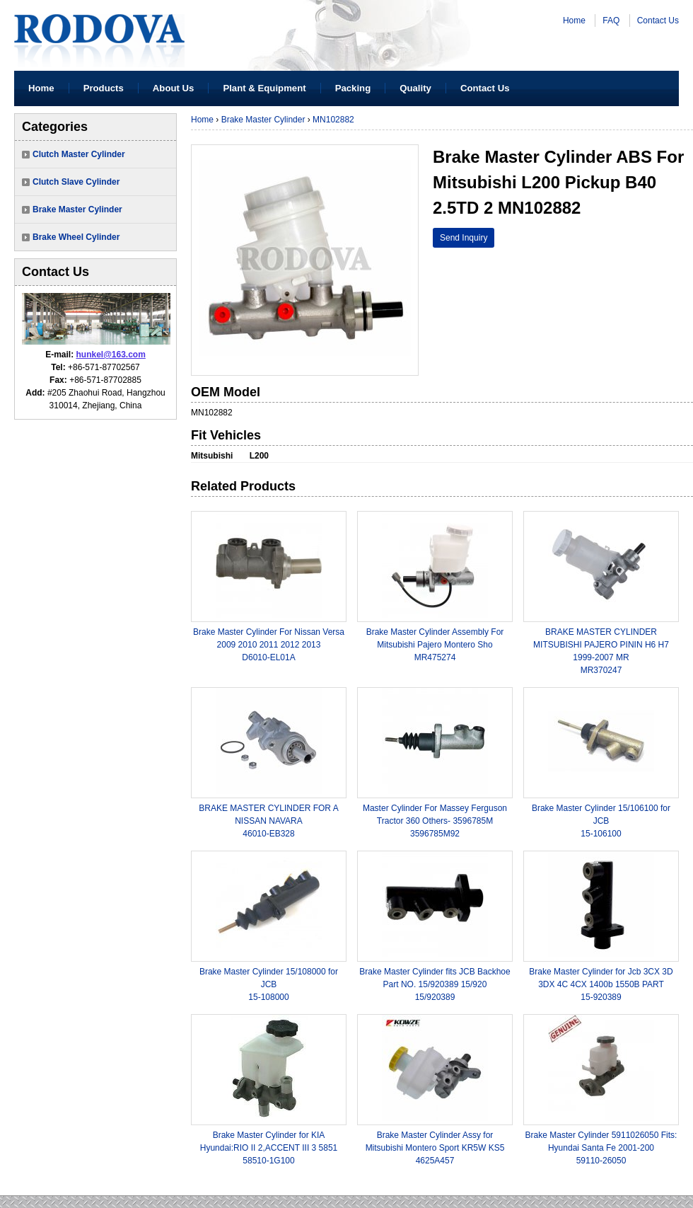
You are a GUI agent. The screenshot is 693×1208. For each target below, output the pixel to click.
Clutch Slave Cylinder (76, 182)
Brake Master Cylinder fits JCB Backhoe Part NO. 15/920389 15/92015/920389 (434, 984)
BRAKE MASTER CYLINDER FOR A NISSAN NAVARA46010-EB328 (268, 821)
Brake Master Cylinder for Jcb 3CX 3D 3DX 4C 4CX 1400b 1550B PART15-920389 (600, 984)
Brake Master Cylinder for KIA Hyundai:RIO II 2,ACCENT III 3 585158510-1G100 (269, 1148)
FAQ (610, 20)
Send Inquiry (463, 238)
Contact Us (658, 20)
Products (103, 88)
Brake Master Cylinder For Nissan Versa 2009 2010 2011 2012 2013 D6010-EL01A (268, 644)
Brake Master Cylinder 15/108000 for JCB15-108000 (268, 984)
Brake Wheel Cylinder (76, 237)
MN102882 (333, 120)
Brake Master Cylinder (77, 209)
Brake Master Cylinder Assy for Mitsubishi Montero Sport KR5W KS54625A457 (435, 1148)
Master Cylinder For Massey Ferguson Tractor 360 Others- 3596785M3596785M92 (435, 821)
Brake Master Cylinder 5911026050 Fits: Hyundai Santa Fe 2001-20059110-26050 (601, 1148)
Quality (415, 88)
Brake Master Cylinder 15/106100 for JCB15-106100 (601, 821)
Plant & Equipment (264, 88)
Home (574, 20)
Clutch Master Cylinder (79, 154)
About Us (173, 88)
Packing (353, 88)
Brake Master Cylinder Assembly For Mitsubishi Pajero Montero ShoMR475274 (435, 644)
